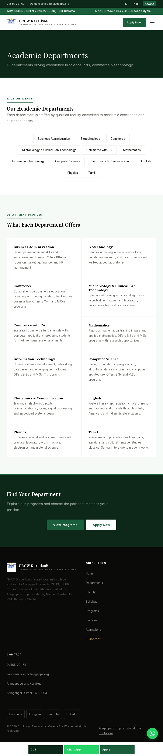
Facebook (15, 714)
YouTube (54, 714)
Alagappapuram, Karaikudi (24, 683)
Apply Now (134, 22)
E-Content (93, 639)
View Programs (65, 525)
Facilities (91, 620)
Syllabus (91, 601)
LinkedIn (71, 714)
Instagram (35, 714)
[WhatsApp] (152, 733)
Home (90, 573)
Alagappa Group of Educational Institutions (120, 731)
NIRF (136, 3)
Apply (106, 749)
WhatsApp (73, 749)
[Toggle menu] (152, 22)
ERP (127, 3)
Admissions (93, 629)
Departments (94, 583)
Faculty (91, 592)
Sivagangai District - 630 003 (27, 693)
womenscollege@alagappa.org (49, 3)
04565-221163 (16, 3)
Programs (92, 611)
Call (33, 749)
